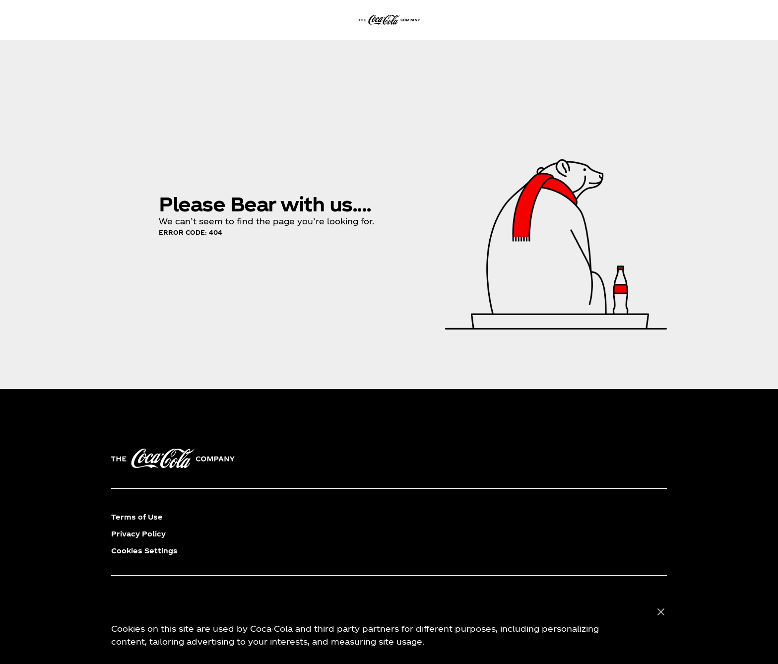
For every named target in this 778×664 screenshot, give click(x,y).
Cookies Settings (144, 550)
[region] (389, 627)
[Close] (661, 612)
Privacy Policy (138, 534)
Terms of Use (137, 517)
